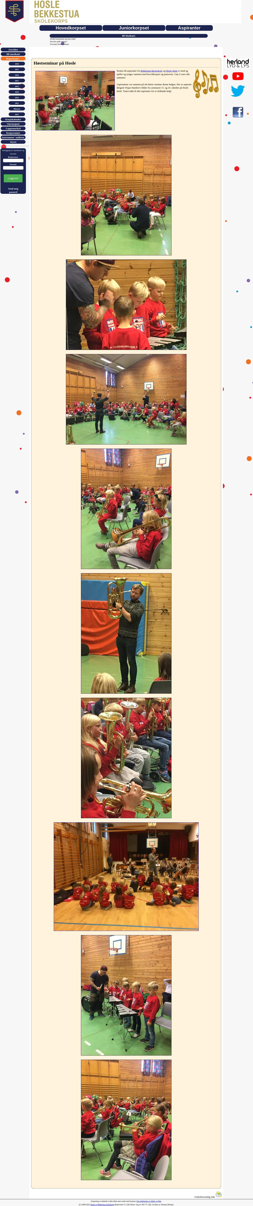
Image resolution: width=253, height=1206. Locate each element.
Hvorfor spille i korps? (58, 42)
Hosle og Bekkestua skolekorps (102, 1205)
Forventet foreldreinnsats (59, 44)
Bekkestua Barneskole (151, 70)
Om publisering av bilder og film (148, 1201)
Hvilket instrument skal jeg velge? (63, 39)
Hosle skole (171, 70)
